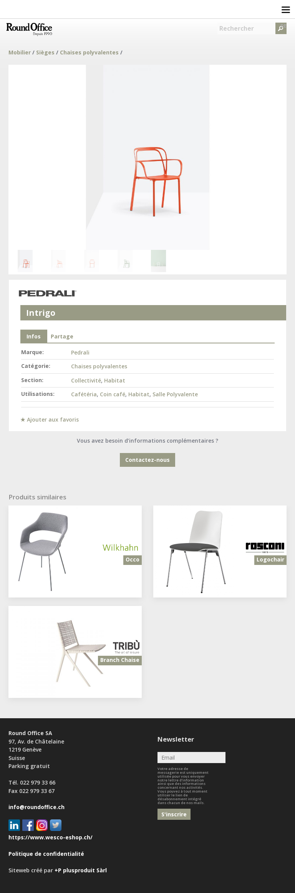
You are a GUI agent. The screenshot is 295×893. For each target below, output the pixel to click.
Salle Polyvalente (175, 394)
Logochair (270, 559)
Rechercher (236, 28)
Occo (132, 559)
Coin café (112, 394)
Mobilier (19, 52)
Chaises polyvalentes (89, 52)
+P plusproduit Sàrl (81, 870)
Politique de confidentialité (46, 853)
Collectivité (86, 380)
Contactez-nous (147, 459)
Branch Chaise (119, 659)
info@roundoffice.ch (36, 807)
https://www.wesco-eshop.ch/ (50, 837)
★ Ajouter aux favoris (49, 419)
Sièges (45, 52)
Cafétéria (84, 394)
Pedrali (80, 352)
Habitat (114, 380)
